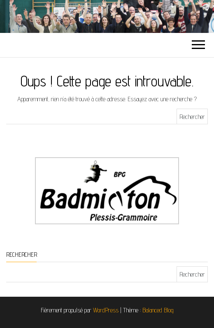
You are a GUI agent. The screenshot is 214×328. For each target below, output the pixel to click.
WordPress (106, 310)
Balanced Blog (158, 310)
